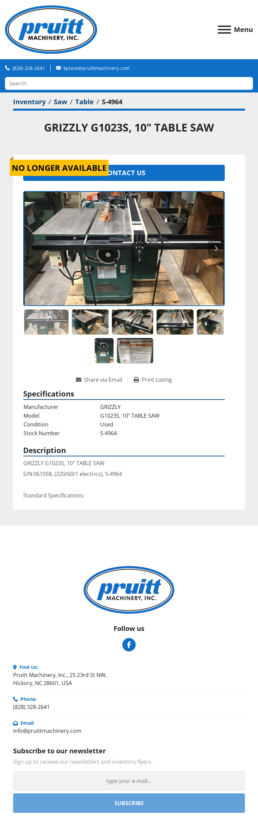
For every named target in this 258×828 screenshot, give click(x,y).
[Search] (129, 83)
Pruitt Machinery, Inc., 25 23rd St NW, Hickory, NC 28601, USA (60, 679)
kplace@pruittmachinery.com (96, 68)
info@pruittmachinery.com (47, 731)
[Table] (84, 101)
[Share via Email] (102, 379)
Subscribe (129, 803)
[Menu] (224, 30)
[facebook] (129, 644)
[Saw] (60, 101)
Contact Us (124, 172)
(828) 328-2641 (28, 68)
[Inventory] (29, 101)
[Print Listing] (152, 379)
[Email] (129, 781)
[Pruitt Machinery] (129, 589)
